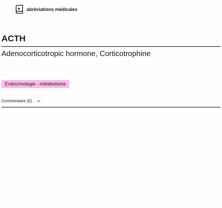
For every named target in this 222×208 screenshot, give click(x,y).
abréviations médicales (52, 9)
